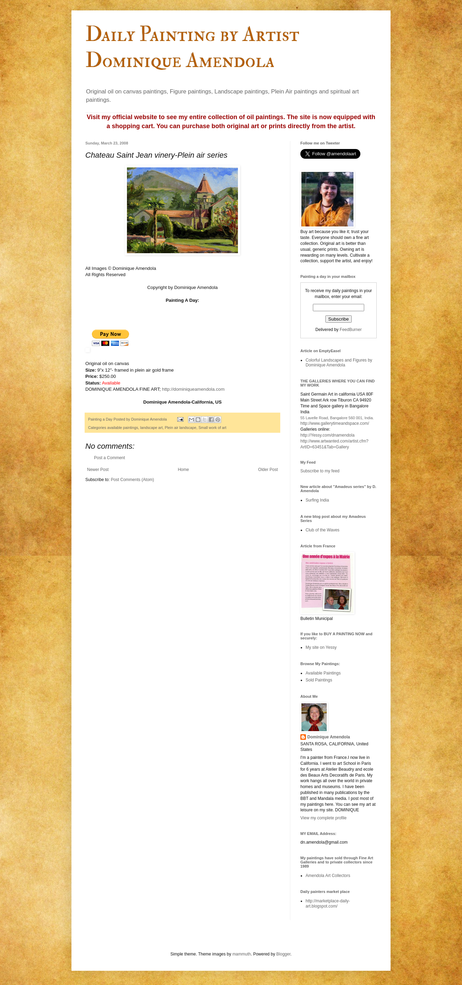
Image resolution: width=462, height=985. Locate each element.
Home (183, 469)
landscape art (151, 427)
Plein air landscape (180, 427)
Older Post (268, 469)
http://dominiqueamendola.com (193, 389)
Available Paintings (323, 673)
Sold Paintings (319, 680)
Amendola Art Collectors (328, 875)
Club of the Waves (323, 530)
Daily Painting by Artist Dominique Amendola (192, 48)
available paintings (122, 427)
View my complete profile (323, 818)
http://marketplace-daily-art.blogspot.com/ (328, 903)
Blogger (283, 954)
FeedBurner (350, 329)
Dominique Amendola (328, 737)
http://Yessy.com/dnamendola (327, 435)
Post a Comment (109, 457)
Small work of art (212, 427)
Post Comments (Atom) (132, 479)
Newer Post (98, 469)
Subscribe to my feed (320, 471)
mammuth (241, 954)
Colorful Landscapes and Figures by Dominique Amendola (339, 362)
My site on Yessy (321, 647)
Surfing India (317, 500)
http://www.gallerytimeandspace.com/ (334, 423)
